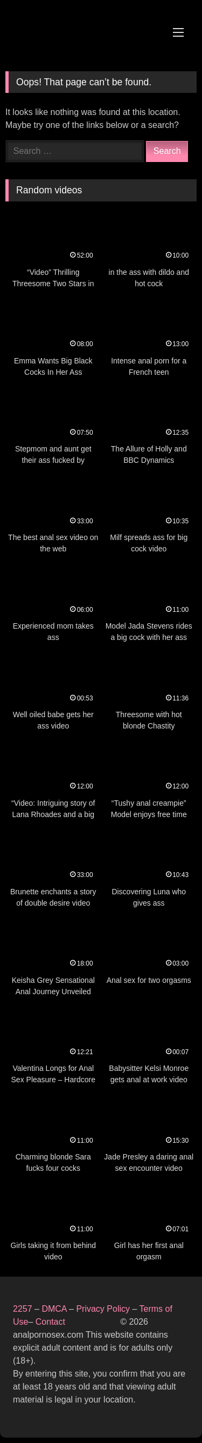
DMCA (55, 1308)
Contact (52, 1321)
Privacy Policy (103, 1308)
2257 (22, 1308)
